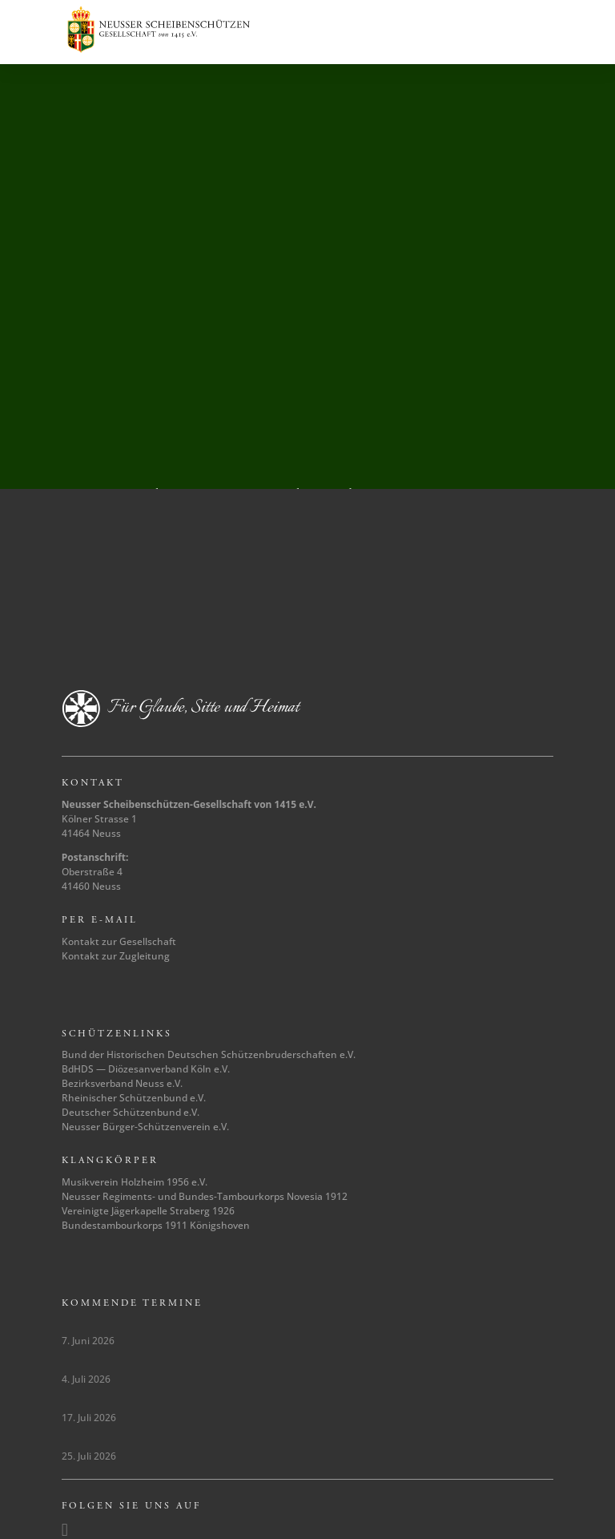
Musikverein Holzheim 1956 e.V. (134, 1182)
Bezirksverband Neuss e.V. (122, 1083)
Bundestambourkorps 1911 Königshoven (156, 1225)
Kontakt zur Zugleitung (116, 956)
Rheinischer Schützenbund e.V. (134, 1098)
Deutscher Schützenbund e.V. (130, 1112)
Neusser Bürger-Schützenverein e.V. (145, 1126)
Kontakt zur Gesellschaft (119, 941)
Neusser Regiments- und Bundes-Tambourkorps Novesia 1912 (205, 1196)
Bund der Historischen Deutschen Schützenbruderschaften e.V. (209, 1054)
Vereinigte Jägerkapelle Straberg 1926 (148, 1211)
